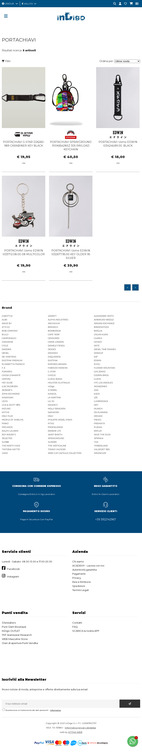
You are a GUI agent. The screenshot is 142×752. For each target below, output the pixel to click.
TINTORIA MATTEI (11, 449)
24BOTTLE (7, 316)
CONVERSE (7, 342)
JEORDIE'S (7, 390)
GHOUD (52, 375)
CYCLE (5, 345)
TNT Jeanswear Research (17, 634)
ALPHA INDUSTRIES (58, 319)
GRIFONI (6, 379)
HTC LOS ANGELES (103, 382)
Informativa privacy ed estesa (80, 727)
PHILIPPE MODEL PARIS (60, 419)
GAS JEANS (99, 371)
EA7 (96, 356)
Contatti (77, 622)
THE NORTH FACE (11, 445)
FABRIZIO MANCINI (57, 368)
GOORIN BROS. (101, 375)
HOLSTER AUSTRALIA (59, 382)
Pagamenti (79, 573)
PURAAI (98, 427)
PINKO (5, 423)
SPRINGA (98, 438)
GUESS (97, 379)
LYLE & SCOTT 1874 (11, 405)
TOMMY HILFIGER (57, 449)
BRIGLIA (98, 330)
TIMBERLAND (101, 445)
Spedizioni (78, 585)
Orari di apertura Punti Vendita (20, 643)
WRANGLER (100, 453)
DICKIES (52, 349)
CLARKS (98, 338)
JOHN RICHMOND (11, 393)
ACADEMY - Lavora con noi (88, 565)
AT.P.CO (6, 327)
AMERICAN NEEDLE (104, 319)
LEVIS (5, 401)
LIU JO (51, 401)
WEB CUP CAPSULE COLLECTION (64, 453)
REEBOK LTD (54, 431)
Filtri (6, 61)
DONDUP (98, 353)
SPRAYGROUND (56, 438)
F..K (3, 368)
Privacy (76, 577)
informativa (55, 710)
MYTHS (5, 412)
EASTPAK (53, 360)
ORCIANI (98, 416)
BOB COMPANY (10, 330)
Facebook (13, 568)
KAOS (97, 393)
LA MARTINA (54, 397)
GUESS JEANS (55, 379)
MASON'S (53, 405)
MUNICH (98, 408)
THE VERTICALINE (57, 445)
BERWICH (53, 327)
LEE (96, 397)
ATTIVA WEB (75, 732)
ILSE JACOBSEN (10, 386)
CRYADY (98, 342)
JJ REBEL (52, 390)
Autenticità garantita (84, 569)
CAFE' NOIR (54, 334)
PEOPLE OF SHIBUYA (12, 419)
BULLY (5, 334)
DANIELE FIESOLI (56, 345)
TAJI (96, 442)
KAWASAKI (7, 397)
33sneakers (9, 622)
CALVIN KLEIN (101, 334)
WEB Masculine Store (15, 638)
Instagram (13, 576)
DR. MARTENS (9, 356)
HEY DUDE (7, 382)
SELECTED (7, 438)
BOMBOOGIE (54, 330)
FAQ (75, 626)
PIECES (97, 419)
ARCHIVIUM (54, 323)
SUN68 (5, 442)
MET (96, 405)
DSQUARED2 (54, 356)
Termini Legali (80, 590)
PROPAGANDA (55, 427)
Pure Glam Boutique (14, 626)
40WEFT (52, 316)
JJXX (96, 390)
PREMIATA (99, 423)
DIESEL (5, 353)
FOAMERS (7, 371)
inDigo (51, 386)
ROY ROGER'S (9, 434)
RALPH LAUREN (10, 431)
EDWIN (97, 360)
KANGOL (52, 393)
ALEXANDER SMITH (104, 316)
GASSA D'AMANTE (11, 375)
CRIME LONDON (56, 342)
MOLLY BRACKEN (56, 408)
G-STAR (52, 371)
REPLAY (98, 431)
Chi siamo (78, 561)
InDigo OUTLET (11, 630)
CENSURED (53, 338)
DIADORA (6, 349)
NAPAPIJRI (53, 412)
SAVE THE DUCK (102, 434)
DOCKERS (53, 353)
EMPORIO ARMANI (57, 364)
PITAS (51, 423)
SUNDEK (52, 442)
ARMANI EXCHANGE (104, 323)
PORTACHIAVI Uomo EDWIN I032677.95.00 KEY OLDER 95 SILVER (70, 258)
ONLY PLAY (7, 416)
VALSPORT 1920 (102, 449)
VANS (5, 453)
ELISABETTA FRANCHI (13, 364)
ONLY (50, 416)
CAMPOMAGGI (9, 338)
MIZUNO (6, 408)
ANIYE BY (7, 323)
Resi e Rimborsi (81, 581)
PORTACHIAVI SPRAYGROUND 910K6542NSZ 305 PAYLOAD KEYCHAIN (71, 145)
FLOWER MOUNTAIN (104, 368)
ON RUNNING (101, 412)
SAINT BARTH (55, 434)
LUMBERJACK (101, 401)
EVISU (97, 364)
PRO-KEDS (7, 427)
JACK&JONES (100, 386)
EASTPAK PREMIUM (12, 360)
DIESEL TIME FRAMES (105, 349)
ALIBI (4, 319)
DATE (96, 345)
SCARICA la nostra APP (85, 630)
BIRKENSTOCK (101, 327)
